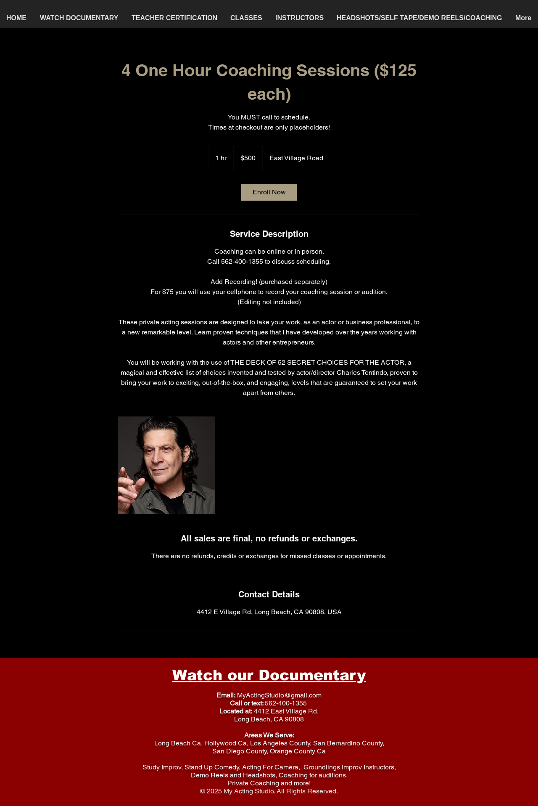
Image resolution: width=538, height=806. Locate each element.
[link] (269, 192)
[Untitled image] (166, 465)
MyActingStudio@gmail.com (279, 695)
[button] (246, 17)
